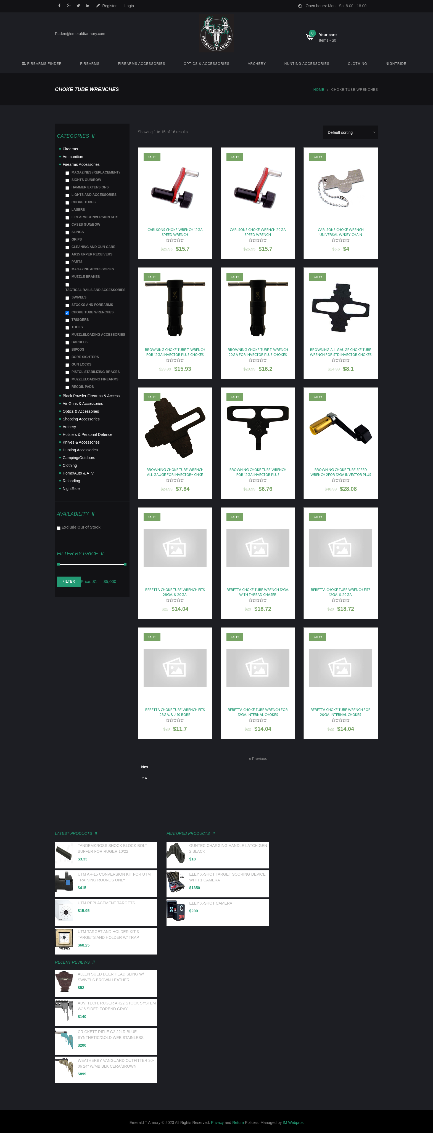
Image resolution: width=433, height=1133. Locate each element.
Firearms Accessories (141, 64)
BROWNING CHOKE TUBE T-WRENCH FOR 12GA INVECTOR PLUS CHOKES (175, 352)
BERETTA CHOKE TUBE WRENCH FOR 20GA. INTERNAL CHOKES (341, 712)
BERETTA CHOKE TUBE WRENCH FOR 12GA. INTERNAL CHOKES (258, 712)
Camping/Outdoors (79, 457)
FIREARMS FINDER (42, 64)
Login (129, 6)
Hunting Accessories (306, 64)
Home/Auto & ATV (78, 473)
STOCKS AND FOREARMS (92, 305)
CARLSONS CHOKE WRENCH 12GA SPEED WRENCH (175, 232)
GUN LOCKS (81, 364)
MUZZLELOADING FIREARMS (95, 379)
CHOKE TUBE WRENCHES (93, 312)
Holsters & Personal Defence (87, 434)
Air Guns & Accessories (83, 403)
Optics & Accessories (206, 64)
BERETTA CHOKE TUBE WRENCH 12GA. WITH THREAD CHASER (258, 592)
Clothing (357, 64)
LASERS (78, 210)
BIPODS (78, 349)
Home (318, 90)
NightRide (396, 64)
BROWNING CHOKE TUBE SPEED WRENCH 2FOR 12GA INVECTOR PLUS (340, 472)
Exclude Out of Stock (81, 527)
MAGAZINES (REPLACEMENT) (96, 172)
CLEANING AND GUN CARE (93, 247)
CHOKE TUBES (84, 202)
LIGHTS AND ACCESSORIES (94, 195)
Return (238, 1122)
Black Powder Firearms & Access (91, 396)
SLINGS (78, 232)
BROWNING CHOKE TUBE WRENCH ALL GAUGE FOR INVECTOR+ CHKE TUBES (175, 475)
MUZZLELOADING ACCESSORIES (98, 335)
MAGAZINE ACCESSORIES (93, 269)
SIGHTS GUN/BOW (86, 180)
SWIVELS (79, 297)
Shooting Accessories (81, 419)
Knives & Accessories (81, 442)
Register (109, 6)
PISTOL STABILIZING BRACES (96, 372)
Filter (68, 581)
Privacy (217, 1122)
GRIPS (77, 239)
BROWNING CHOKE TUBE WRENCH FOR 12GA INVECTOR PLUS (257, 472)
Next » (144, 768)
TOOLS (77, 327)
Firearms (89, 64)
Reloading (71, 481)
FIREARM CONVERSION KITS (95, 217)
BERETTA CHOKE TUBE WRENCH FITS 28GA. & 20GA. (175, 592)
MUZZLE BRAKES (86, 277)
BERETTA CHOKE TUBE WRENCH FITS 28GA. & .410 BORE (175, 712)
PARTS (77, 262)
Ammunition (73, 156)
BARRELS (80, 342)
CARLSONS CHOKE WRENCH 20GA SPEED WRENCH (258, 232)
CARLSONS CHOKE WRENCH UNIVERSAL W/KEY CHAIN (341, 232)
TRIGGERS (80, 320)
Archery (257, 64)
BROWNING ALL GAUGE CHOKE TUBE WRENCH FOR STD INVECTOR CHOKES (341, 352)
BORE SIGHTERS (85, 357)
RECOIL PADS (83, 387)
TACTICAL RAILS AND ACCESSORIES (95, 290)
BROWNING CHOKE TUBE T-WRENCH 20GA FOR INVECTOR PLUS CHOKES (258, 352)
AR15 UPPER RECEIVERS (92, 254)
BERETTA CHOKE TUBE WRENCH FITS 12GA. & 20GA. (341, 592)
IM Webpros (293, 1122)
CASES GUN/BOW (86, 224)
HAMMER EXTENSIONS (90, 187)
